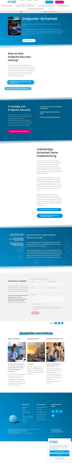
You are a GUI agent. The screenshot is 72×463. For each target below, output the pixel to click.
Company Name (52, 303)
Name (33, 303)
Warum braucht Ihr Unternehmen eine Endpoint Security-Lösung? (16, 261)
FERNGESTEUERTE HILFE (41, 441)
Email (32, 309)
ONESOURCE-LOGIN (41, 438)
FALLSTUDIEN (39, 431)
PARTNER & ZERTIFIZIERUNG (27, 438)
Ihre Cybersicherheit (24, 125)
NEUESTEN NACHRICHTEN (42, 433)
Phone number (52, 309)
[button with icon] (53, 433)
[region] (59, 450)
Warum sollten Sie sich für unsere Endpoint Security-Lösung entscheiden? (17, 266)
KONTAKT (24, 443)
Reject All (59, 454)
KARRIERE (24, 431)
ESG (23, 436)
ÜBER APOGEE (25, 429)
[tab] (16, 256)
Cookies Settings (59, 458)
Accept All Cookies (59, 451)
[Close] (69, 440)
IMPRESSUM (24, 441)
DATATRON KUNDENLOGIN (42, 429)
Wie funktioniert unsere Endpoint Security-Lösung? (16, 256)
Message (33, 316)
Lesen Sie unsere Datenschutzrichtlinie (17, 324)
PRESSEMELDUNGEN (26, 433)
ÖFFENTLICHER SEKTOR (41, 436)
